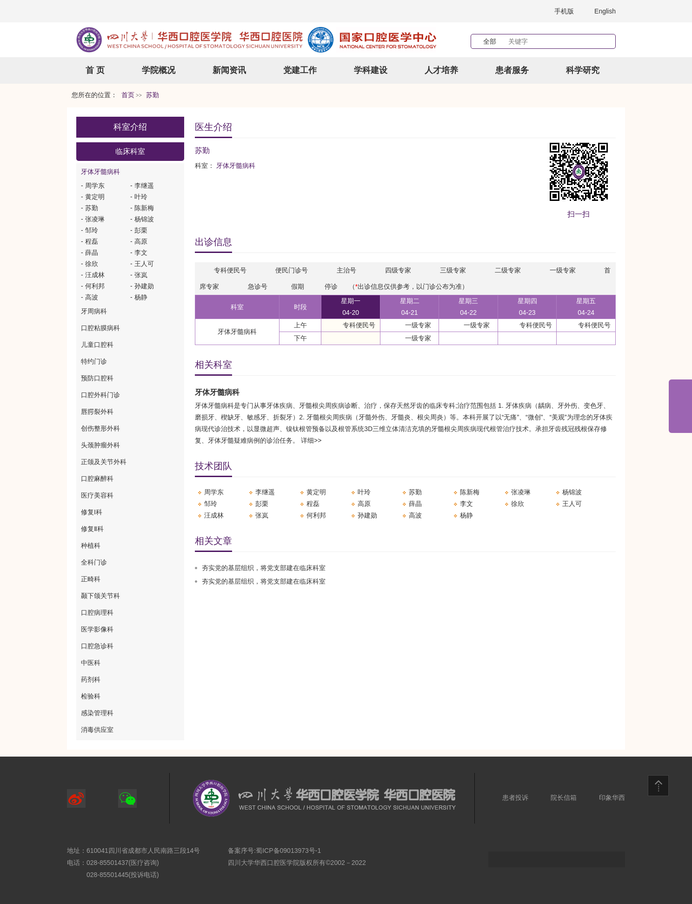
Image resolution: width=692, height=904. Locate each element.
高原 (364, 503)
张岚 (261, 515)
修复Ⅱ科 (92, 528)
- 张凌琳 (93, 219)
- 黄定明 (93, 196)
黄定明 (316, 492)
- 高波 (89, 297)
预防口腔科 (97, 378)
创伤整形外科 (100, 428)
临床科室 (130, 151)
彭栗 (261, 503)
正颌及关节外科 (103, 461)
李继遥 (265, 492)
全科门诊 (94, 562)
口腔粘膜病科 (100, 328)
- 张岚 (138, 275)
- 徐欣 (89, 263)
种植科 (90, 545)
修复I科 (91, 512)
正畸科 (90, 579)
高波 (415, 515)
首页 (127, 95)
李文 (466, 503)
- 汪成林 (93, 275)
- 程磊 (89, 241)
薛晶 (415, 503)
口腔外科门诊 (100, 395)
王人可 (572, 503)
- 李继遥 (142, 185)
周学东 (214, 492)
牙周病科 (94, 311)
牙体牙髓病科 (100, 171)
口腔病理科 (97, 612)
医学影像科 (97, 629)
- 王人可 (142, 263)
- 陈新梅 (142, 208)
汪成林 (214, 515)
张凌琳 (521, 492)
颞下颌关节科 (100, 595)
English (605, 11)
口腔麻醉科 (97, 478)
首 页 (95, 70)
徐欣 (517, 503)
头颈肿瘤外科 (100, 445)
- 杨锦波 (142, 219)
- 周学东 (93, 185)
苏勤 (415, 492)
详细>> (311, 440)
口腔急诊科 (97, 646)
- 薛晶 (89, 252)
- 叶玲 (138, 196)
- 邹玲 (89, 230)
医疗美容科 (97, 495)
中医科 (90, 662)
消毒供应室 (97, 729)
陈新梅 (469, 492)
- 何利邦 (93, 286)
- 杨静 (138, 297)
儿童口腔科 (97, 344)
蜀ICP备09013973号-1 (288, 850)
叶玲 (364, 492)
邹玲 (210, 503)
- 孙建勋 (142, 286)
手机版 (564, 11)
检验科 (90, 696)
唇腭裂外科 (97, 411)
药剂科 (90, 679)
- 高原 (138, 241)
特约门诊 (94, 361)
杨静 (466, 515)
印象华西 (612, 797)
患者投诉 (515, 797)
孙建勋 (367, 515)
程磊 (312, 503)
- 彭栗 (138, 230)
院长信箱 (564, 797)
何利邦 (316, 515)
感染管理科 (97, 713)
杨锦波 (572, 492)
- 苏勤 (89, 208)
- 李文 (138, 252)
